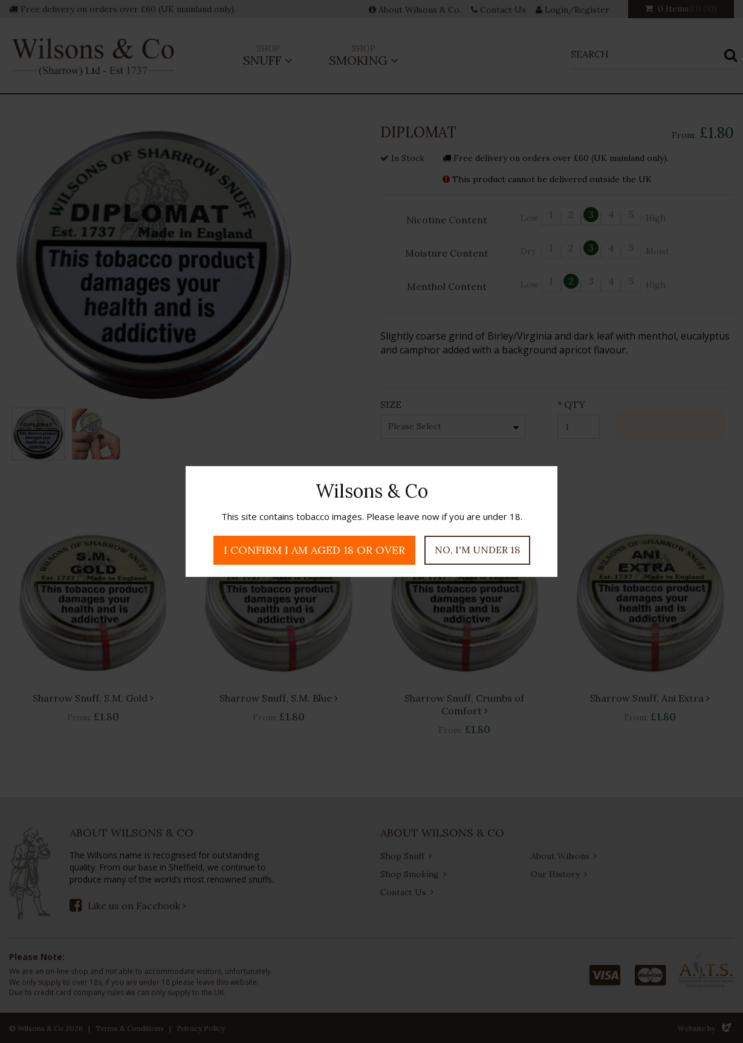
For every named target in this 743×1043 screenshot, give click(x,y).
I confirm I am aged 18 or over (314, 550)
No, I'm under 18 (477, 550)
